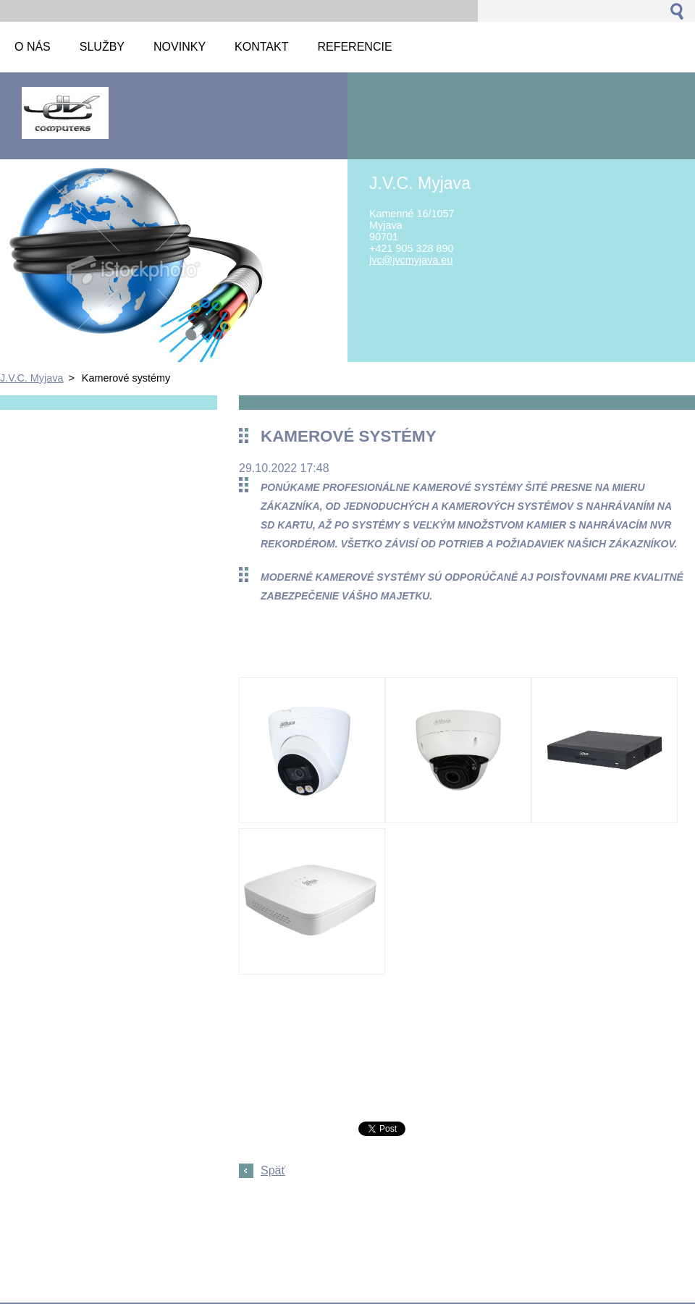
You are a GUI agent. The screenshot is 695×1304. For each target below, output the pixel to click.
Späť (273, 1170)
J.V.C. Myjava (31, 378)
